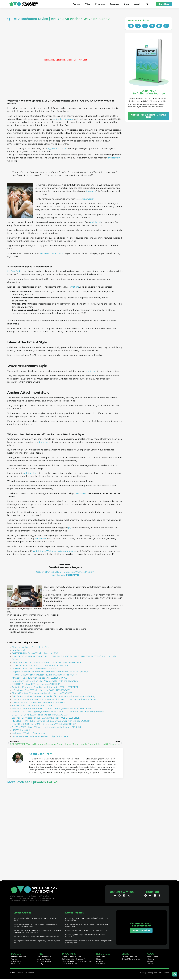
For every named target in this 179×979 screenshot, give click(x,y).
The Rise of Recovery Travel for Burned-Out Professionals (36, 936)
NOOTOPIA (17, 684)
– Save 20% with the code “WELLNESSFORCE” (55, 687)
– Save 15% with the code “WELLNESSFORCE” (46, 690)
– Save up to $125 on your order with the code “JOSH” (62, 721)
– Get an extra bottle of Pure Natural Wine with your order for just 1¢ (66, 696)
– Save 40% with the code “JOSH (36, 653)
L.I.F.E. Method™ (69, 963)
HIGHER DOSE (19, 656)
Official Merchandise (130, 959)
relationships (30, 473)
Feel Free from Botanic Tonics (27, 708)
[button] (147, 4)
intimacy (92, 371)
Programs (100, 4)
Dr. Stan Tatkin (14, 271)
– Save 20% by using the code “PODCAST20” (45, 715)
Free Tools (100, 957)
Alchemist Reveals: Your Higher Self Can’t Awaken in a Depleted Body (86, 919)
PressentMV (114, 158)
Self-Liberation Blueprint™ (74, 959)
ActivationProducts (22, 687)
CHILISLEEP (18, 699)
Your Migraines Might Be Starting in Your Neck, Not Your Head (36, 919)
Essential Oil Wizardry (23, 718)
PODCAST (16, 953)
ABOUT (151, 953)
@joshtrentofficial (57, 148)
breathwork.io (19, 650)
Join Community (44, 957)
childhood (95, 222)
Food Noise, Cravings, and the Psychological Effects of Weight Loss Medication (35, 925)
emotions (74, 287)
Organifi (16, 671)
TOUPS (15, 705)
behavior (43, 442)
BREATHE (81, 493)
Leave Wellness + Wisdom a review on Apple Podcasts (40, 736)
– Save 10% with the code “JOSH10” (39, 668)
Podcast (76, 4)
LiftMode (16, 668)
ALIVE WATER (19, 727)
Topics (14, 959)
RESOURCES (103, 953)
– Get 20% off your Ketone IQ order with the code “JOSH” (48, 675)
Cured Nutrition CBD (22, 662)
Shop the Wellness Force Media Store (31, 647)
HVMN (15, 675)
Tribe (87, 4)
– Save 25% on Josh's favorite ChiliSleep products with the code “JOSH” (60, 699)
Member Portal (43, 959)
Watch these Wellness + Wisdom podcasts (54, 551)
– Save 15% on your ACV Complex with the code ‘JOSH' (52, 681)
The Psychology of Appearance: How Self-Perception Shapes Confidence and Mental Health (37, 931)
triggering (91, 191)
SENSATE (16, 693)
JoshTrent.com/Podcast (51, 253)
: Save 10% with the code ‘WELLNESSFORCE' (57, 718)
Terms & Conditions (161, 973)
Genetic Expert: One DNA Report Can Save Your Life (86, 930)
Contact (150, 963)
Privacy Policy (146, 973)
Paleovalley (18, 681)
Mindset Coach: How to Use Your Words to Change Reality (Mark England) (88, 942)
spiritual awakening (63, 119)
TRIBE (40, 953)
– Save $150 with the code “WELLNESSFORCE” (45, 665)
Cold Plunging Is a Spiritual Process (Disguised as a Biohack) (85, 936)
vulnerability (87, 199)
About (137, 4)
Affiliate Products (129, 957)
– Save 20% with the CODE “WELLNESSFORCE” (57, 662)
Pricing (40, 963)
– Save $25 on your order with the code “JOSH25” (46, 693)
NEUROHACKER (20, 724)
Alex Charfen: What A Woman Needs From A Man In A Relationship (86, 925)
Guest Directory (18, 961)
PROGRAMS (69, 953)
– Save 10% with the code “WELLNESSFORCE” (44, 678)
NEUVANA (17, 690)
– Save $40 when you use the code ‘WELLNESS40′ (68, 708)
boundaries (41, 538)
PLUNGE (16, 665)
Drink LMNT (18, 711)
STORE (125, 953)
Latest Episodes (18, 957)
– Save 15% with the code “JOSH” (36, 705)
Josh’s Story (152, 957)
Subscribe (15, 963)
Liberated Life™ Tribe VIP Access (77, 961)
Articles (99, 961)
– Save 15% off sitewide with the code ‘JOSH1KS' (40, 702)
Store (126, 4)
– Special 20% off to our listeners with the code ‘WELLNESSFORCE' (54, 671)
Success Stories (44, 961)
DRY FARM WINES (21, 696)
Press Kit (151, 961)
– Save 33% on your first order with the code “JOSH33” (54, 727)
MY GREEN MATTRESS (23, 721)
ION (14, 702)
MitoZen (16, 678)
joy (69, 527)
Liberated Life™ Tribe (71, 957)
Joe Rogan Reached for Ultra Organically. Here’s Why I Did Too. (36, 942)
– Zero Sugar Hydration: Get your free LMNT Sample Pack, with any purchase (64, 711)
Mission (150, 959)
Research (100, 963)
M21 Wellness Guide (22, 730)
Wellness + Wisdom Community (28, 733)
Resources (114, 4)
